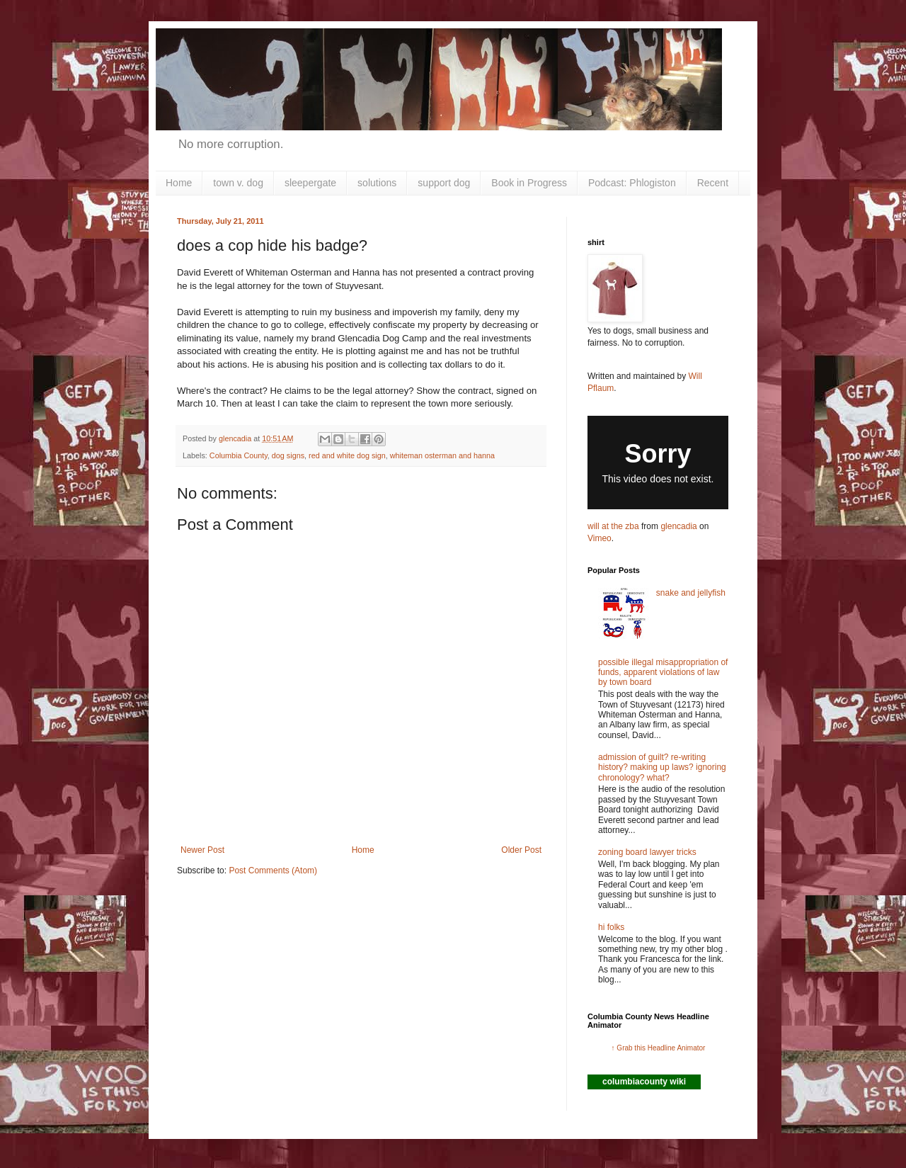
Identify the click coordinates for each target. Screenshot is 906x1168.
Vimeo (599, 538)
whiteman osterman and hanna (442, 455)
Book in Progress (529, 182)
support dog (444, 182)
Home (179, 182)
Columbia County (239, 455)
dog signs (288, 455)
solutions (376, 182)
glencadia (678, 526)
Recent (712, 182)
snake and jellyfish (691, 593)
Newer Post (202, 850)
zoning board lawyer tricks (647, 852)
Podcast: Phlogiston (632, 182)
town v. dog (238, 182)
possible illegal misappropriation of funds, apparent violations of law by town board (663, 672)
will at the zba (613, 526)
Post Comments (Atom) (273, 870)
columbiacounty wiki (644, 1082)
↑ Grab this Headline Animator (659, 1048)
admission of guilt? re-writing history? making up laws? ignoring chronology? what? (662, 767)
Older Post (521, 850)
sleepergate (310, 182)
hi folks (611, 927)
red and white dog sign (347, 455)
